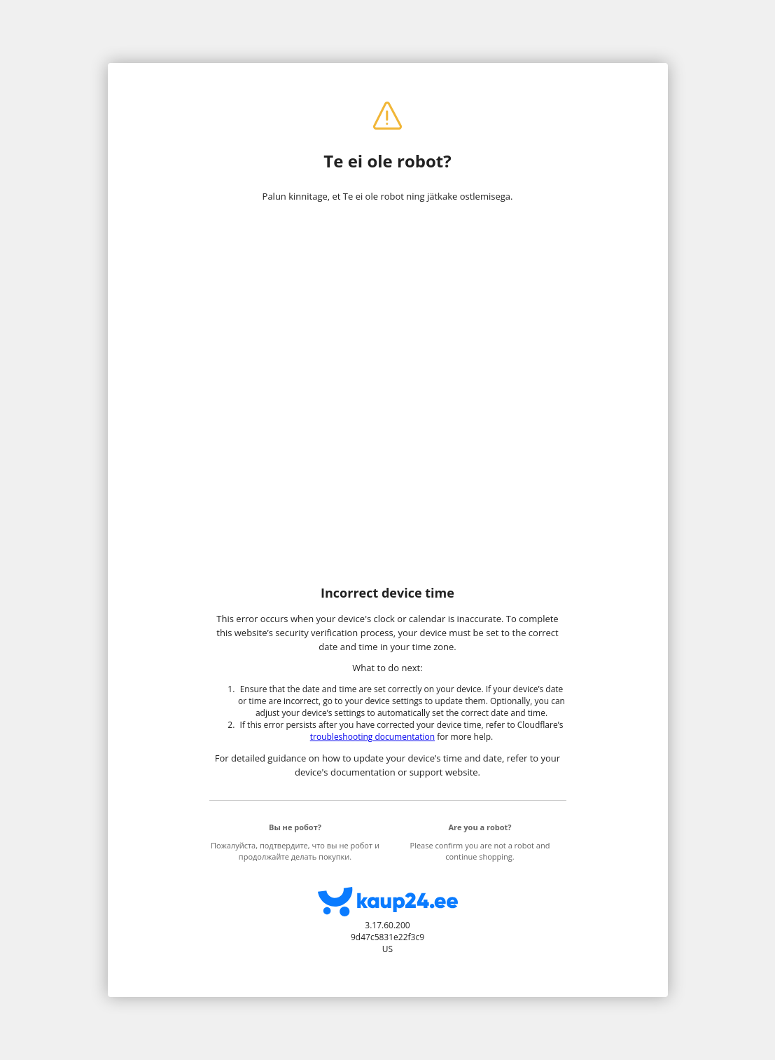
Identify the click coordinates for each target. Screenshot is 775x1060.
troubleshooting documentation (372, 737)
